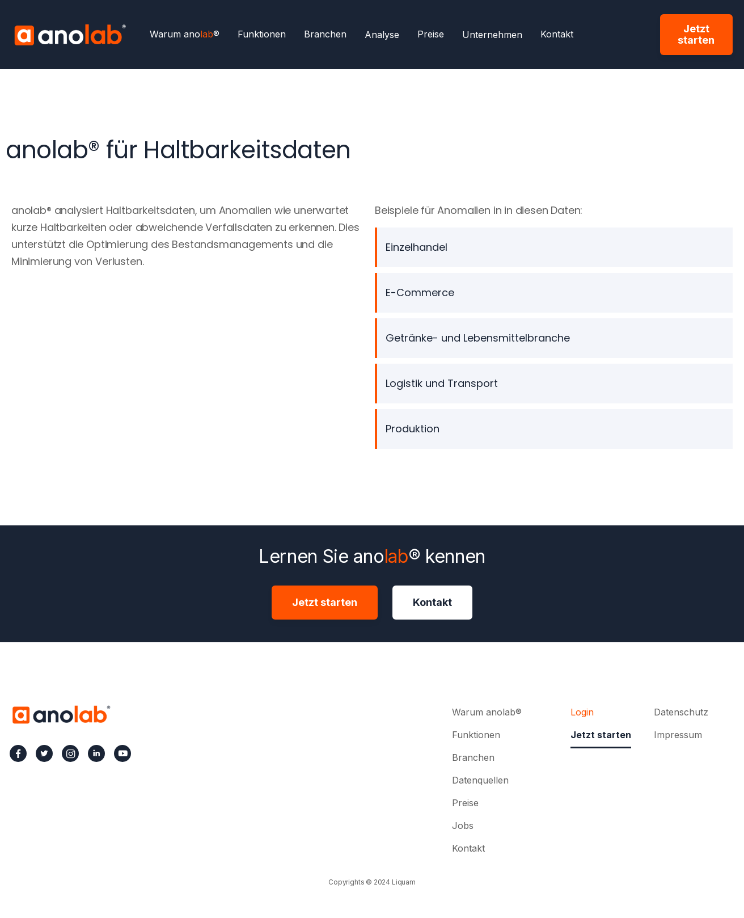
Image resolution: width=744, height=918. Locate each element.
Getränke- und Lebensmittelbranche (478, 338)
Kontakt (556, 35)
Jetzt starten (696, 34)
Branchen (325, 35)
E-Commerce (420, 292)
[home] (69, 34)
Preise (430, 35)
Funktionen (262, 35)
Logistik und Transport (442, 383)
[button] (382, 34)
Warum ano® (184, 35)
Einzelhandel (416, 247)
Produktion (412, 429)
